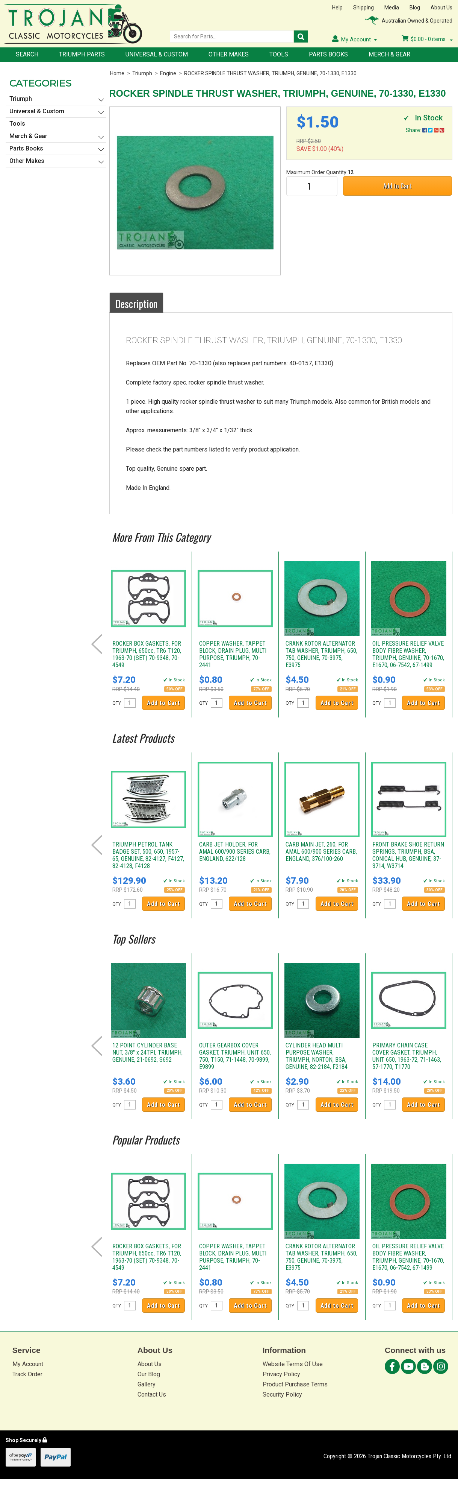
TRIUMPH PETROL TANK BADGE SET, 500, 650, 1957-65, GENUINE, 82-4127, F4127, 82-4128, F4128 (148, 855)
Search (27, 54)
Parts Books (328, 54)
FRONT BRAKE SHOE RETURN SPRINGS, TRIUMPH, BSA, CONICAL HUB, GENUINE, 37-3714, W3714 (408, 855)
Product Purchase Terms (295, 1384)
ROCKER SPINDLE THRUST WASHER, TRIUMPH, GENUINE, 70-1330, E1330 (270, 73)
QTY (116, 703)
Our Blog (149, 1374)
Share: (425, 130)
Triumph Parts (82, 54)
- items (427, 39)
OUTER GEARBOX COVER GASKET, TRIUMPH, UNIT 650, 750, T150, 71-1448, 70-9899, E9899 (235, 1056)
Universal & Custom (156, 54)
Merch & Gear (389, 54)
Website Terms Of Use (293, 1364)
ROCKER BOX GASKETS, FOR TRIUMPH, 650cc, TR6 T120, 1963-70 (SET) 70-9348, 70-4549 (146, 654)
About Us (441, 8)
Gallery (147, 1384)
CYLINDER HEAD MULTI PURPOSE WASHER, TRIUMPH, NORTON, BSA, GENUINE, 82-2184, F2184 (317, 1056)
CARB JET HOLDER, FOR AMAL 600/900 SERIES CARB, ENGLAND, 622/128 (235, 851)
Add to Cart (397, 185)
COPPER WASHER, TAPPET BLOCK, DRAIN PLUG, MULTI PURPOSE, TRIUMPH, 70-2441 (232, 654)
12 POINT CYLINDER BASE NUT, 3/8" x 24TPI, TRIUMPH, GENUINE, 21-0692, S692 (147, 1052)
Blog (415, 8)
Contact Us (152, 1394)
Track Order (27, 1374)
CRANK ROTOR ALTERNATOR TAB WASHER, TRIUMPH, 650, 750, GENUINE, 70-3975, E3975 (321, 654)
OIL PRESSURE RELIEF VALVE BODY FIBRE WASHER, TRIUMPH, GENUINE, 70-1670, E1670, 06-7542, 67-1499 (408, 654)
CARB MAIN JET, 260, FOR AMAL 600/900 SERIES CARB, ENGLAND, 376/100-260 (321, 851)
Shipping (363, 8)
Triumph (142, 73)
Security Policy (282, 1394)
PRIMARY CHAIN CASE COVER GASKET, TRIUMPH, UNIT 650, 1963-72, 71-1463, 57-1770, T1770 (406, 1056)
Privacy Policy (281, 1374)
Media (391, 8)
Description (136, 303)
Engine (168, 73)
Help (337, 8)
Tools (278, 54)
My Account (27, 1364)
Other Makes (229, 54)
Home (117, 73)
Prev (96, 644)
